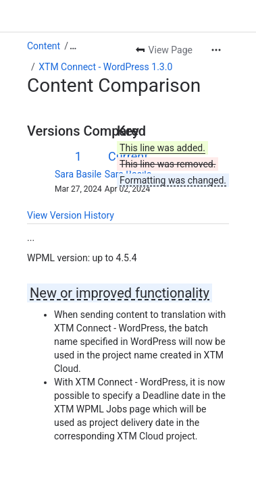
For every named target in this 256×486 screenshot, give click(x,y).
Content (43, 45)
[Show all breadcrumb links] (73, 46)
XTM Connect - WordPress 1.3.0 (105, 66)
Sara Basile (78, 174)
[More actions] (216, 50)
